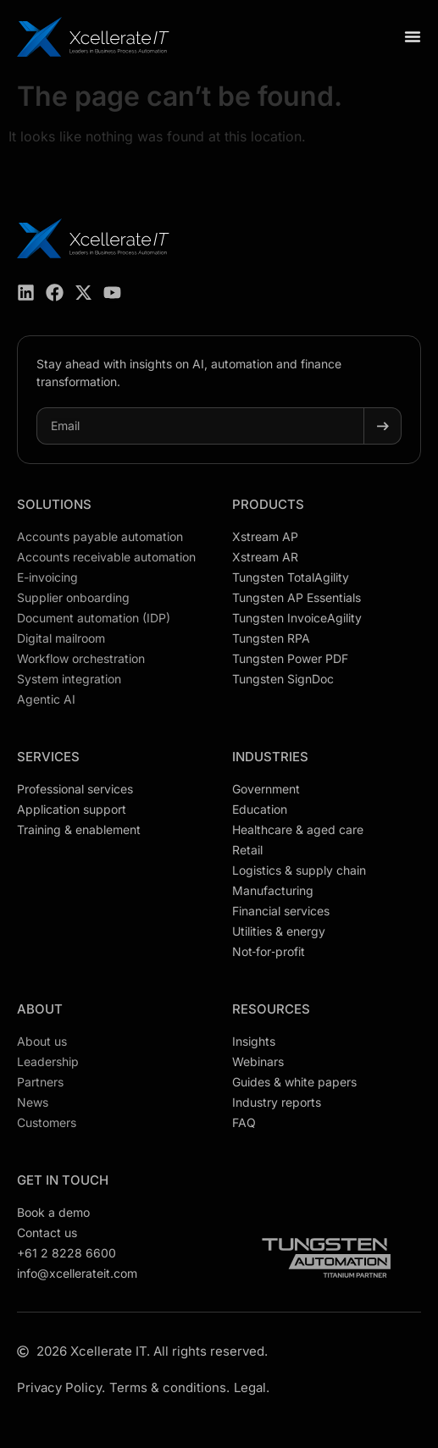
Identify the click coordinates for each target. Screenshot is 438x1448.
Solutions (54, 504)
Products (268, 504)
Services (48, 757)
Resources (271, 1009)
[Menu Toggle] (412, 36)
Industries (270, 757)
